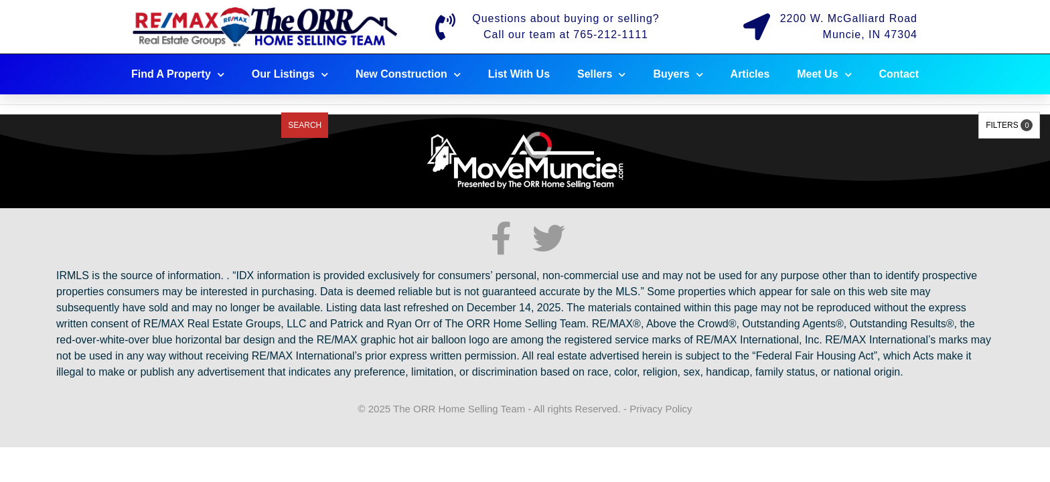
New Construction (408, 74)
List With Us (519, 74)
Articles (750, 74)
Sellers (601, 74)
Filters (1009, 125)
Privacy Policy (660, 408)
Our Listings (290, 74)
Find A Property (177, 74)
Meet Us (824, 74)
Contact (899, 74)
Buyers (677, 74)
